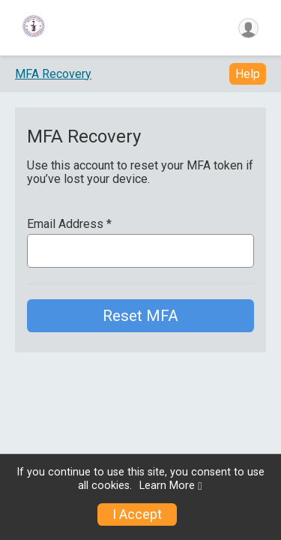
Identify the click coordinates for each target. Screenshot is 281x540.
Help (247, 74)
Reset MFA (140, 316)
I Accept (137, 514)
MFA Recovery (53, 74)
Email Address (69, 224)
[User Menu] (248, 28)
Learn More (167, 485)
